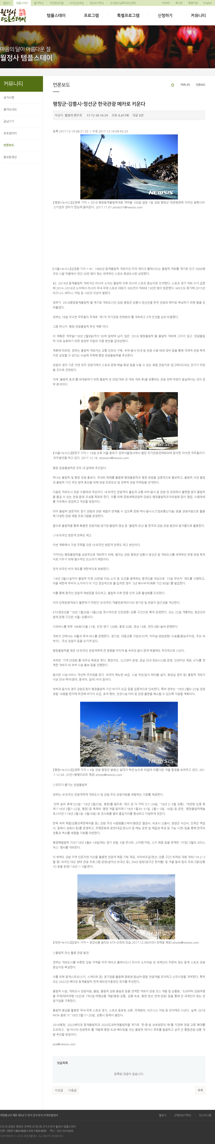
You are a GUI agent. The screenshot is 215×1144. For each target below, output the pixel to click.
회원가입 (193, 2)
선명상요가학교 (182, 1115)
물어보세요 (10, 109)
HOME (166, 2)
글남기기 (9, 121)
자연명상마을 (56, 2)
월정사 (6, 2)
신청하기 (165, 15)
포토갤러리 (10, 133)
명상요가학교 (97, 2)
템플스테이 (22, 2)
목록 (200, 1090)
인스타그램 (205, 1115)
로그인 (179, 2)
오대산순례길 (77, 2)
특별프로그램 (128, 15)
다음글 (72, 1090)
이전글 (59, 1090)
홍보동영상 (10, 157)
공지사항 (9, 97)
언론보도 (9, 145)
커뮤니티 (198, 15)
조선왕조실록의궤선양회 (123, 2)
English (208, 2)
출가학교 (38, 2)
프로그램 (91, 15)
